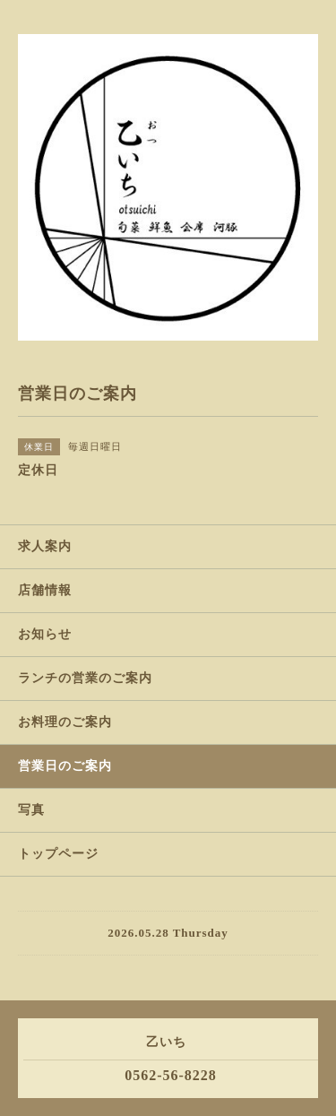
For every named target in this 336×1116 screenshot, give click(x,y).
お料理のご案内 (65, 722)
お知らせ (45, 634)
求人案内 (45, 546)
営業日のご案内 (65, 766)
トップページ (58, 854)
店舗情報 (45, 590)
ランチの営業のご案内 (85, 678)
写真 (31, 810)
